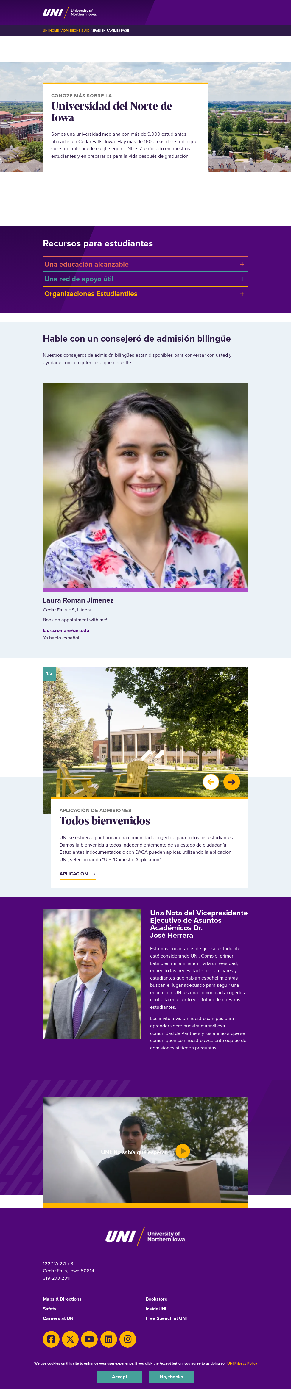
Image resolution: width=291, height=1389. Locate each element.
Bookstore (156, 1299)
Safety (49, 1309)
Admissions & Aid (75, 30)
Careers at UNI (58, 1319)
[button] (211, 782)
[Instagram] (127, 1339)
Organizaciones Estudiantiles (90, 293)
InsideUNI (156, 1309)
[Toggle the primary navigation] (243, 12)
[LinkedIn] (108, 1339)
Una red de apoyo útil (78, 278)
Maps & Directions (62, 1299)
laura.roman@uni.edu (66, 630)
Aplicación (74, 873)
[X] (70, 1339)
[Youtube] (89, 1339)
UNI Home (51, 30)
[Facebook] (51, 1339)
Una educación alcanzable (86, 264)
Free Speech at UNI (166, 1319)
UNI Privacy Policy (242, 1363)
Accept (119, 1376)
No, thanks (171, 1376)
